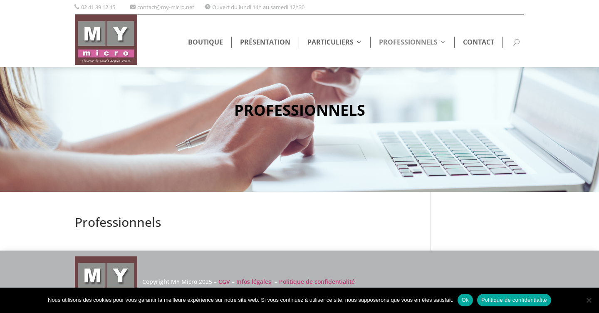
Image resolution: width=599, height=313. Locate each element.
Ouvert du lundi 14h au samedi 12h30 (258, 7)
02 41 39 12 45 (98, 7)
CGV (224, 282)
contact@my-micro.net (165, 7)
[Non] (588, 300)
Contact (478, 43)
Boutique (205, 43)
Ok (465, 300)
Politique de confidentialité (317, 282)
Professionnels (408, 43)
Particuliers (330, 43)
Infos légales (253, 282)
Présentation (265, 43)
